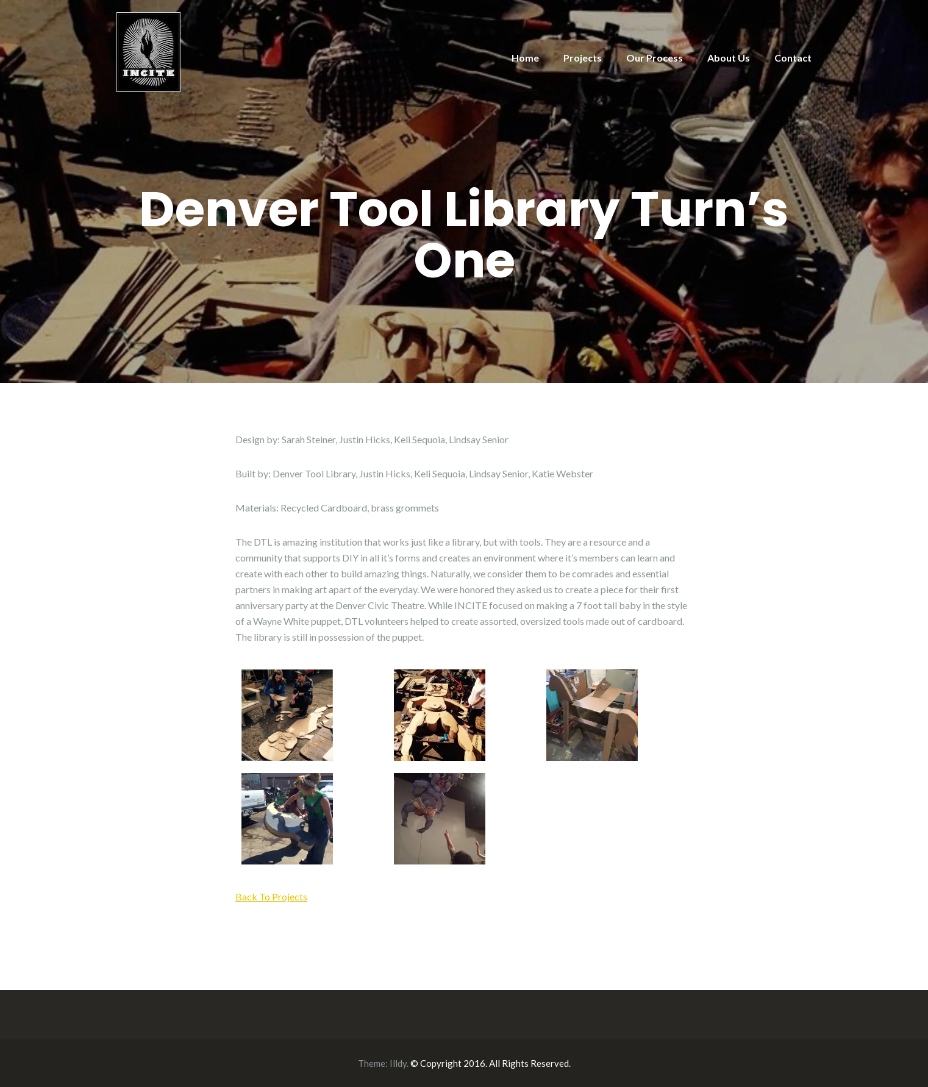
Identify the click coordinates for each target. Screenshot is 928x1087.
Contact (793, 57)
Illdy (398, 1063)
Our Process (654, 57)
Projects (582, 57)
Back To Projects (271, 896)
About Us (728, 57)
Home (525, 57)
